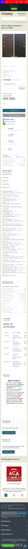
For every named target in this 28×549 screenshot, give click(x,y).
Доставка (10, 128)
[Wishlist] (20, 66)
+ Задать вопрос (8, 452)
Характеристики (6, 174)
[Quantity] (7, 106)
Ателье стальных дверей (14, 483)
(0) (14, 66)
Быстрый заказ (14, 115)
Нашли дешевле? (17, 79)
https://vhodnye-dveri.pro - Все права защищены (14, 539)
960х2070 (12, 98)
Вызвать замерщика (8, 545)
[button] (11, 2)
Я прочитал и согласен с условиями (13, 516)
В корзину (14, 110)
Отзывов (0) (5, 184)
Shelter (12, 71)
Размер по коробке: (7, 95)
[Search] (25, 18)
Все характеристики (20, 155)
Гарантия (10, 141)
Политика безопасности (13, 516)
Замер (10, 148)
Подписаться (22, 513)
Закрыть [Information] (14, 8)
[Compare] (24, 66)
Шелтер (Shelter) (7, 22)
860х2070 (6, 98)
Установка (11, 134)
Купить (22, 88)
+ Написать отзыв (9, 432)
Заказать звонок (22, 14)
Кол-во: (4, 103)
